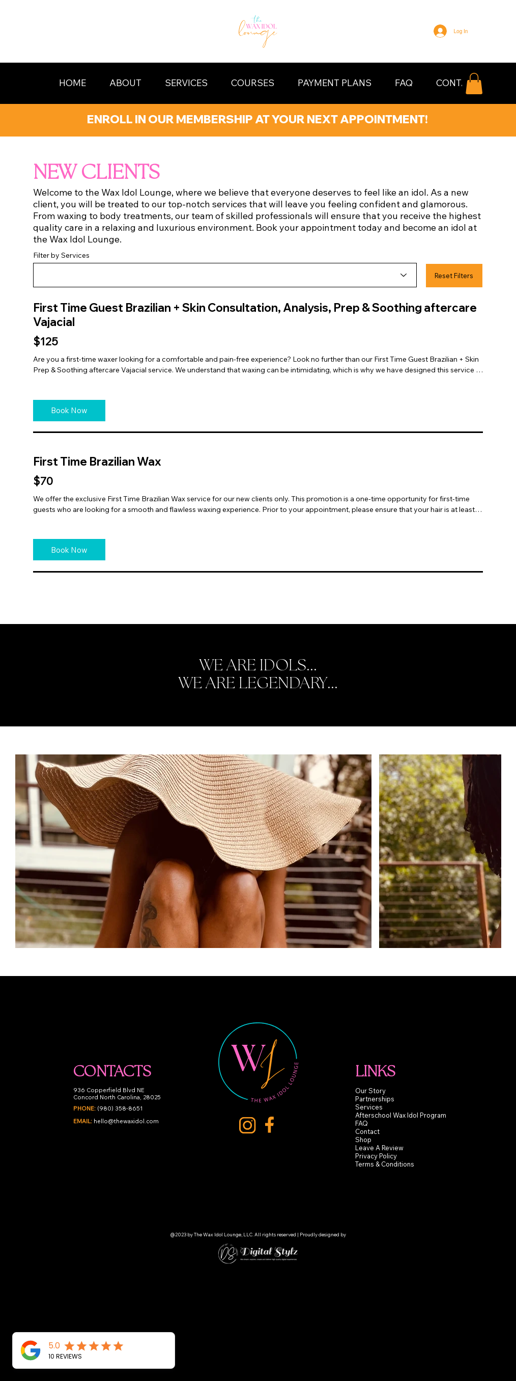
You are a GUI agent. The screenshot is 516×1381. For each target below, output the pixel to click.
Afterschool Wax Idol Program (400, 1115)
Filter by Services (61, 255)
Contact (367, 1131)
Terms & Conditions (384, 1164)
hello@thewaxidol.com (116, 1121)
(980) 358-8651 (108, 1108)
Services (369, 1107)
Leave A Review (379, 1148)
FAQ (361, 1123)
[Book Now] (69, 410)
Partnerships (374, 1099)
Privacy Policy (376, 1156)
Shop (363, 1139)
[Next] (496, 116)
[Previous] (19, 116)
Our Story (370, 1091)
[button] (125, 83)
